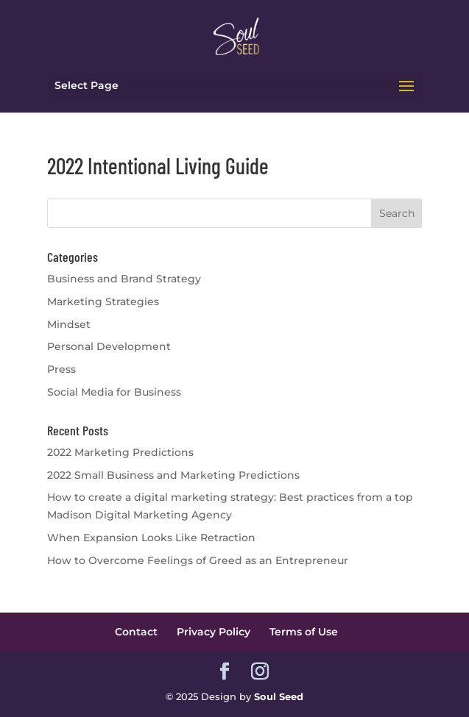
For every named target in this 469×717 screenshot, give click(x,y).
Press (61, 369)
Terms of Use (303, 631)
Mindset (69, 324)
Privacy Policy (213, 631)
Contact (136, 631)
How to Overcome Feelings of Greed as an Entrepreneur (197, 560)
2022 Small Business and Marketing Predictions (173, 475)
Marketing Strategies (103, 301)
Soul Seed (278, 696)
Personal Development (109, 346)
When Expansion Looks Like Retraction (151, 537)
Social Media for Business (114, 392)
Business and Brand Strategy (124, 278)
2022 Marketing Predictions (120, 452)
